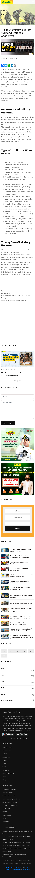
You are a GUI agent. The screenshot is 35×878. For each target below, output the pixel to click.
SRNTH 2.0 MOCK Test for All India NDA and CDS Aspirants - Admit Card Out (21, 617)
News (4, 776)
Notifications (6, 757)
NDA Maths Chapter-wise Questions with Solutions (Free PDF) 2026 (21, 575)
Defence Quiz (7, 815)
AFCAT (5, 754)
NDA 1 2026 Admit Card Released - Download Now (16, 842)
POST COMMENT (8, 423)
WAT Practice (7, 812)
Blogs (4, 779)
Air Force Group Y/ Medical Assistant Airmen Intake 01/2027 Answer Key (20, 556)
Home (3, 14)
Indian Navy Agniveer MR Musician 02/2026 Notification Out (19, 582)
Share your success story (10, 805)
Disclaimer (19, 867)
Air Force (5, 767)
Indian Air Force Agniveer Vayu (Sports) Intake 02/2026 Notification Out (21, 630)
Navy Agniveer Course (9, 792)
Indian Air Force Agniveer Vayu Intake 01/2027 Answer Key (20, 550)
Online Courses (7, 747)
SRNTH (5, 760)
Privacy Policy (16, 869)
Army (4, 763)
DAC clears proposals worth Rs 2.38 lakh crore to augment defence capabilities (21, 602)
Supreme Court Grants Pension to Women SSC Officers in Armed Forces (21, 623)
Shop (4, 818)
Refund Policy (26, 869)
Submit (17, 528)
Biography (6, 770)
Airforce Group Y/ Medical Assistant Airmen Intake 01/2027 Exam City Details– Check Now (21, 637)
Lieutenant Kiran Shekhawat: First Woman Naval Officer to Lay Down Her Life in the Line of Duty (21, 610)
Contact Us (6, 821)
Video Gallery (6, 808)
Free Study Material (8, 773)
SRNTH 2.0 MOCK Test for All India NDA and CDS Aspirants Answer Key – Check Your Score (21, 595)
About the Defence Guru (9, 789)
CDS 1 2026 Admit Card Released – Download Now (16, 845)
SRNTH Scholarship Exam (10, 802)
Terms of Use (10, 867)
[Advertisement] (17, 323)
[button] (14, 381)
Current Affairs (7, 750)
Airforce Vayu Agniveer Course (11, 799)
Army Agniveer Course (9, 796)
